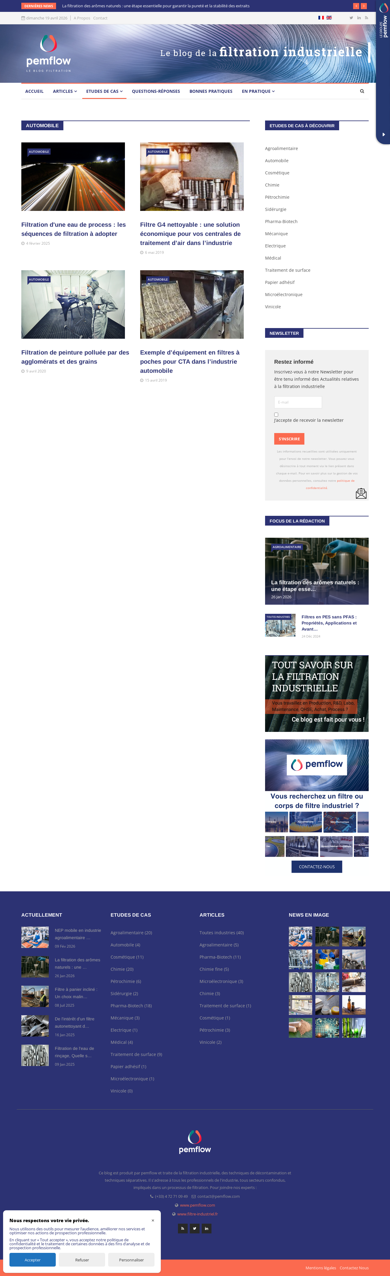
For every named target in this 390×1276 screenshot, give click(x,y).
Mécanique (276, 233)
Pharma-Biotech (281, 221)
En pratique (256, 91)
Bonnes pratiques (211, 91)
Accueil (34, 91)
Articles (63, 91)
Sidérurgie (275, 209)
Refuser (82, 1260)
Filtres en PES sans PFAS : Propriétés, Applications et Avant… (329, 622)
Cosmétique (277, 173)
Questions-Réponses (156, 91)
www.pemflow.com (197, 1205)
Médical (273, 258)
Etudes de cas (102, 91)
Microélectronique (284, 294)
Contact (100, 18)
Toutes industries (278, 616)
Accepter (33, 1260)
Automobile (39, 151)
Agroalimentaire (281, 148)
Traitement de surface (287, 270)
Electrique (275, 246)
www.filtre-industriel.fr (197, 1214)
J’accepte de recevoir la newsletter (309, 418)
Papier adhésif (280, 282)
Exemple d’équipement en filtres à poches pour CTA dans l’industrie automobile (189, 361)
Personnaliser (131, 1260)
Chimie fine (214, 969)
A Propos (82, 18)
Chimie (272, 185)
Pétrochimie (277, 197)
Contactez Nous (354, 1268)
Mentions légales (321, 1268)
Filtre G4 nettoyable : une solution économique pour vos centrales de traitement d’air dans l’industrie (190, 233)
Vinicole (273, 306)
